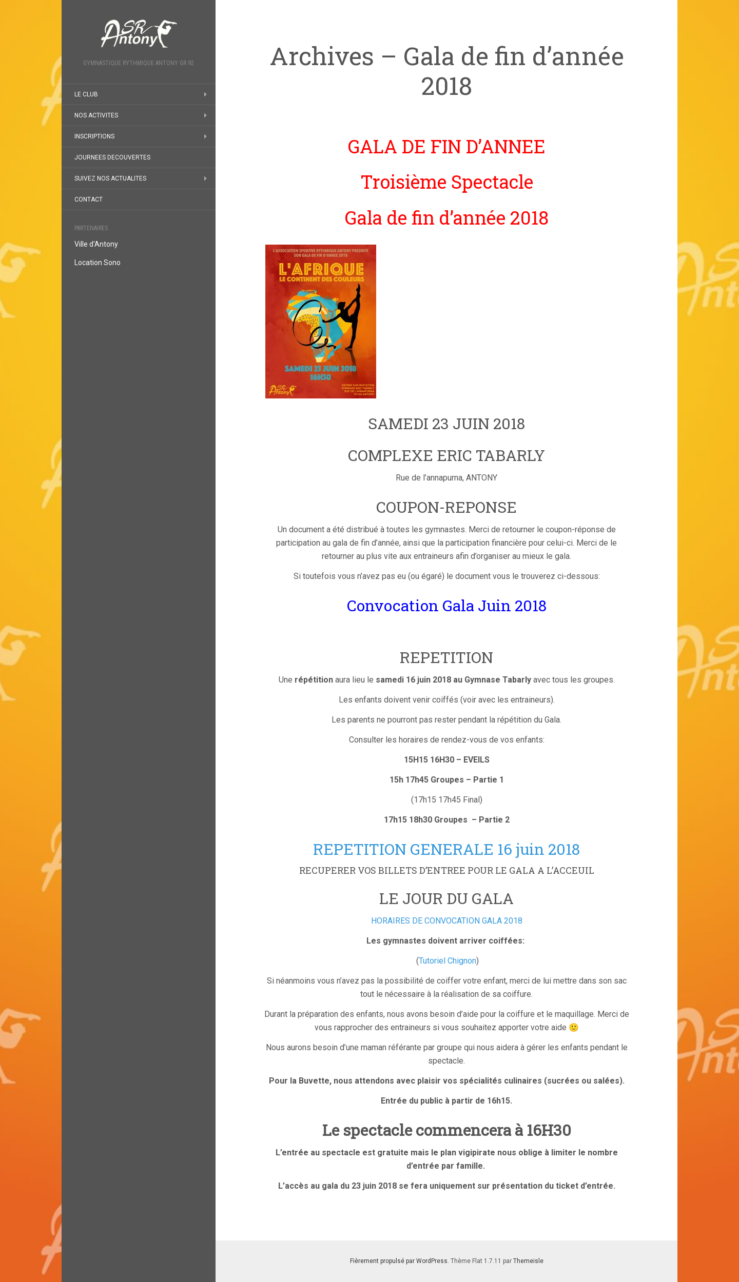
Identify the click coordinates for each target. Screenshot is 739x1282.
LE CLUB (86, 94)
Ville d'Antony (96, 244)
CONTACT (88, 199)
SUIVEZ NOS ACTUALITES (110, 178)
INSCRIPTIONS (94, 136)
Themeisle (528, 1261)
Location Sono (97, 262)
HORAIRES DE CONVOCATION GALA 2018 (446, 921)
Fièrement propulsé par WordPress (399, 1261)
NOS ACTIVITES (96, 115)
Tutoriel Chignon (447, 961)
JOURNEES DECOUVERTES (112, 157)
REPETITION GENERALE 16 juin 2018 (446, 849)
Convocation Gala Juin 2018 (447, 605)
